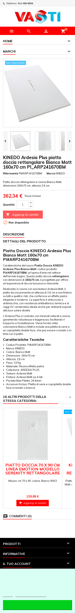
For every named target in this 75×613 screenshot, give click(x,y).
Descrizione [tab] (13, 234)
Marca (51, 173)
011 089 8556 (25, 3)
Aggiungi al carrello (22, 215)
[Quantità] (23, 205)
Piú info (8, 595)
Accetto (37, 605)
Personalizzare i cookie (30, 595)
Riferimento (10, 173)
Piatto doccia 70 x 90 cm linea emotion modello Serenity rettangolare (32, 468)
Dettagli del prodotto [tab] (24, 241)
